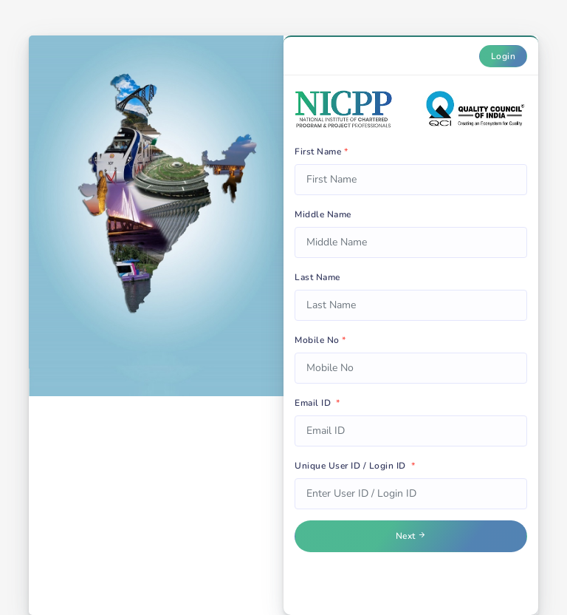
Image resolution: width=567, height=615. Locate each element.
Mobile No (320, 340)
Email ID (317, 403)
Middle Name (323, 214)
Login (503, 56)
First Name (321, 151)
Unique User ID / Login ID (355, 466)
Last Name (317, 277)
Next (411, 536)
